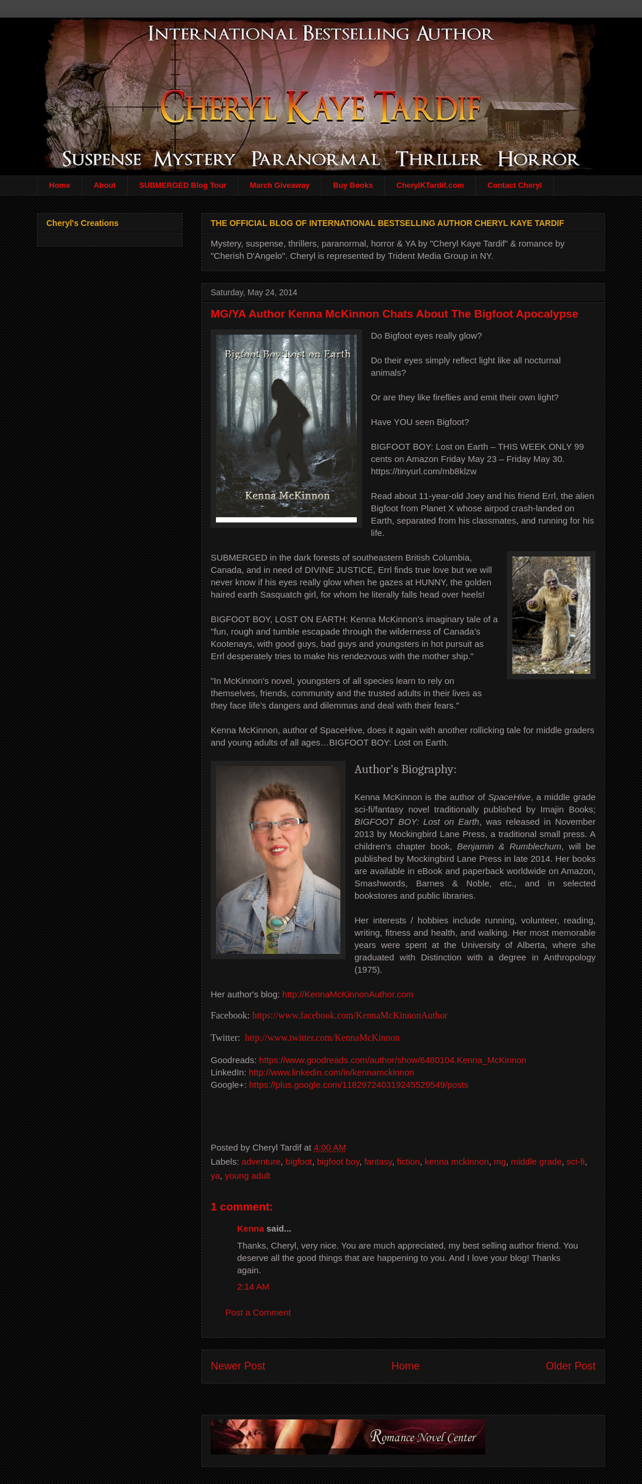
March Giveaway (280, 185)
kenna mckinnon (457, 1161)
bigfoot (299, 1161)
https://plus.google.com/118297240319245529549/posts (358, 1084)
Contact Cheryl (515, 185)
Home (59, 185)
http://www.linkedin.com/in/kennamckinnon (331, 1072)
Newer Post (238, 1365)
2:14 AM (253, 1286)
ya (215, 1175)
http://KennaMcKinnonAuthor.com (347, 994)
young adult (248, 1175)
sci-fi (576, 1161)
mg (500, 1161)
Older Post (571, 1365)
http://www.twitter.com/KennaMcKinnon (322, 1037)
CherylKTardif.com (430, 185)
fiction (408, 1161)
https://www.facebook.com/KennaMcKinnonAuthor (350, 1015)
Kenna (250, 1228)
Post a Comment (258, 1312)
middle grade (536, 1161)
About (105, 185)
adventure (261, 1161)
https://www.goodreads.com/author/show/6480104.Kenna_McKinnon (392, 1059)
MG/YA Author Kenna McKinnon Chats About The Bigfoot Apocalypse (395, 314)
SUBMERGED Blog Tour (183, 185)
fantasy (378, 1161)
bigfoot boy (338, 1161)
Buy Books (353, 185)
